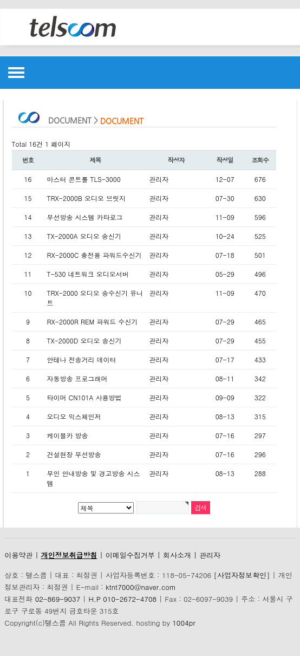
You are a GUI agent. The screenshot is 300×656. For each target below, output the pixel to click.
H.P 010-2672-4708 (122, 599)
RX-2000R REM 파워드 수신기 (92, 321)
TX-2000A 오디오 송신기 (84, 236)
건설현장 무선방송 (74, 454)
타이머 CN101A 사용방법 (84, 397)
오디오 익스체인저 (74, 416)
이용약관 (18, 555)
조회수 (260, 159)
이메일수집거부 (130, 555)
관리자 (209, 555)
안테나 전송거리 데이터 (81, 359)
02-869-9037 (58, 599)
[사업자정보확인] (241, 575)
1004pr (183, 623)
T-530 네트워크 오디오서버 (88, 273)
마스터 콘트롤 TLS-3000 (84, 179)
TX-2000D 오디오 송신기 (84, 340)
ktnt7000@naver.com (141, 587)
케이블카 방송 (67, 435)
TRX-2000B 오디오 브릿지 (86, 198)
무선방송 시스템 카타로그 (85, 217)
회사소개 (177, 555)
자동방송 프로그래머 (77, 378)
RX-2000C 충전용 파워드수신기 (94, 254)
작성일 (225, 159)
